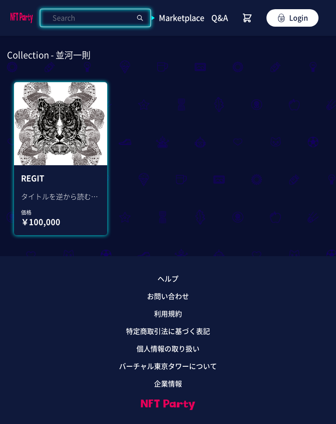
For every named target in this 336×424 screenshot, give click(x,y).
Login (292, 18)
